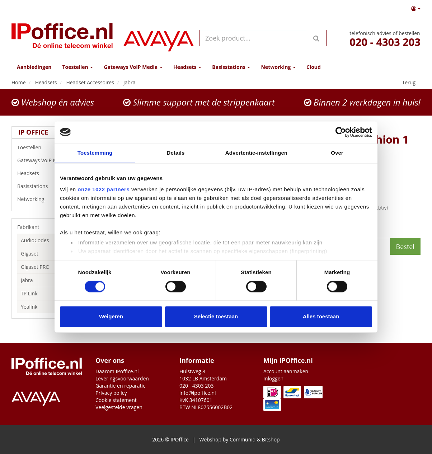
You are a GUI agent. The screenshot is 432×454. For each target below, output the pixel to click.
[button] (416, 8)
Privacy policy (111, 392)
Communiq (242, 439)
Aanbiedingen (34, 67)
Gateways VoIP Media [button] (133, 67)
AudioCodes (35, 240)
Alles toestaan (321, 316)
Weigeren (111, 316)
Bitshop (271, 439)
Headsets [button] (187, 67)
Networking (48, 199)
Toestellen (48, 147)
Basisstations (48, 186)
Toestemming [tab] (95, 153)
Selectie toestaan (216, 316)
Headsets (48, 173)
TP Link (29, 293)
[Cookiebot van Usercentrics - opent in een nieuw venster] (340, 132)
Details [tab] (176, 153)
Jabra (27, 280)
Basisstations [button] (231, 67)
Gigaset (29, 253)
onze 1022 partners (104, 189)
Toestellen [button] (77, 67)
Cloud (313, 67)
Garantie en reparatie (120, 385)
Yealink (29, 306)
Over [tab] (337, 153)
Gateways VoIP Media (48, 160)
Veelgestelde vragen (118, 407)
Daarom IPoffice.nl (117, 371)
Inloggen (273, 378)
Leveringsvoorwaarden (122, 378)
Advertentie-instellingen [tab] (256, 153)
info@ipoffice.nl (197, 392)
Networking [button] (278, 67)
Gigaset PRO (35, 266)
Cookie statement (116, 400)
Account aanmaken (285, 371)
